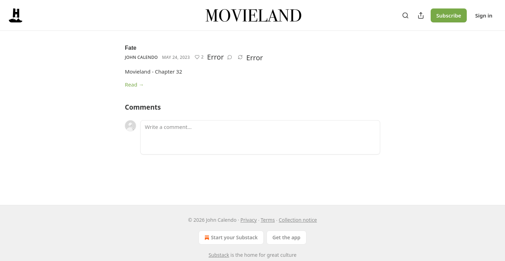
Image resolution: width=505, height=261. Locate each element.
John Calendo (141, 57)
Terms (268, 220)
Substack (219, 255)
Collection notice (298, 220)
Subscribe (448, 15)
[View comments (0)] (229, 57)
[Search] (405, 15)
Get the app (286, 237)
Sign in (483, 15)
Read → (134, 84)
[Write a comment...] (260, 137)
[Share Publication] (421, 15)
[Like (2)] (199, 57)
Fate (130, 48)
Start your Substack (230, 237)
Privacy (248, 220)
